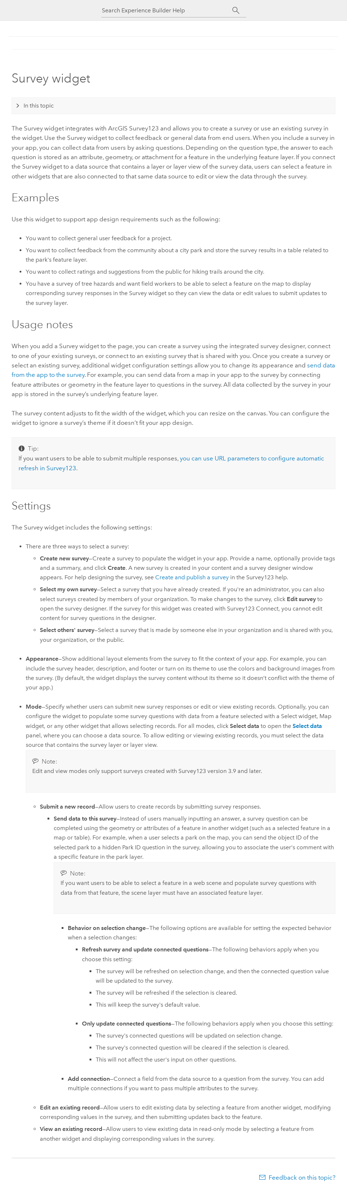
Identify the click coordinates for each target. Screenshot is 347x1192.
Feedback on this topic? (302, 1177)
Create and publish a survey (192, 577)
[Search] (236, 10)
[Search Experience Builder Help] (167, 10)
